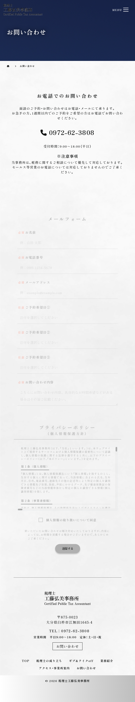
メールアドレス (37, 283)
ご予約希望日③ (37, 358)
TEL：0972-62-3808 (69, 630)
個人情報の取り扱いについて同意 (71, 521)
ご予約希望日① (37, 308)
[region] (67, 479)
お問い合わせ (68, 646)
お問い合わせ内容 (39, 383)
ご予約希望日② (37, 333)
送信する (67, 548)
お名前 (30, 233)
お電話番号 (34, 258)
